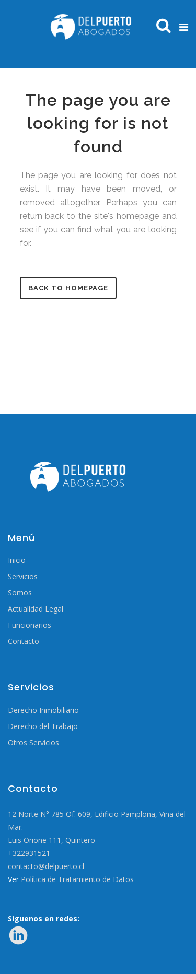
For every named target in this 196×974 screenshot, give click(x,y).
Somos (20, 592)
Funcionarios (29, 625)
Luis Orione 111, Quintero (51, 840)
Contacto (23, 641)
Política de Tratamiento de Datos (77, 879)
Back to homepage (68, 288)
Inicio (17, 560)
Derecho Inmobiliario (43, 710)
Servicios (23, 576)
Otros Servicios (33, 742)
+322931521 (29, 853)
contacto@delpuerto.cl (46, 866)
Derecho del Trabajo (43, 726)
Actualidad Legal (35, 609)
